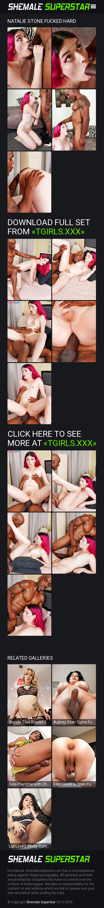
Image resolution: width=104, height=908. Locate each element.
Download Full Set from (48, 226)
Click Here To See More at (52, 438)
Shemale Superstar (40, 902)
